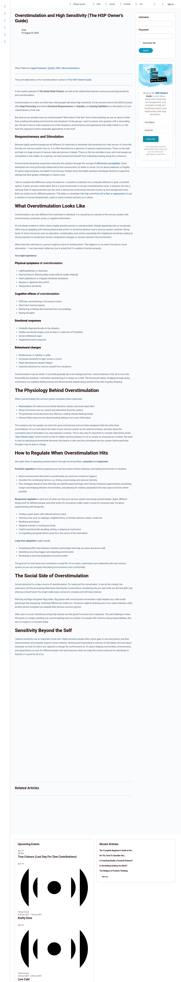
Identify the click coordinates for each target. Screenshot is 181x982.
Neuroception (25, 406)
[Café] (4, 13)
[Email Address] (155, 130)
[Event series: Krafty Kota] (44, 914)
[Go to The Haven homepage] (35, 4)
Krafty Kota (25, 918)
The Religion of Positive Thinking (114, 871)
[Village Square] (4, 6)
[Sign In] (4, 41)
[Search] (155, 4)
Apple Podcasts (39, 68)
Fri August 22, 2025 (30, 33)
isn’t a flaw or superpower (112, 193)
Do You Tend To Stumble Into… (113, 855)
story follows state (25, 436)
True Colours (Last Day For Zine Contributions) (47, 856)
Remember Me (149, 43)
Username (144, 17)
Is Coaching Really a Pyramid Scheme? (116, 860)
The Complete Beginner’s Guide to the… (116, 850)
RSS (59, 68)
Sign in (171, 4)
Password (143, 29)
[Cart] (163, 4)
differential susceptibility (108, 163)
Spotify (51, 68)
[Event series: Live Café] (44, 976)
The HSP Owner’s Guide (80, 79)
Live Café (24, 979)
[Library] (4, 20)
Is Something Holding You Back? (114, 866)
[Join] (4, 34)
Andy (24, 30)
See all (105, 877)
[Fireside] (4, 27)
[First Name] (155, 122)
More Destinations (71, 68)
